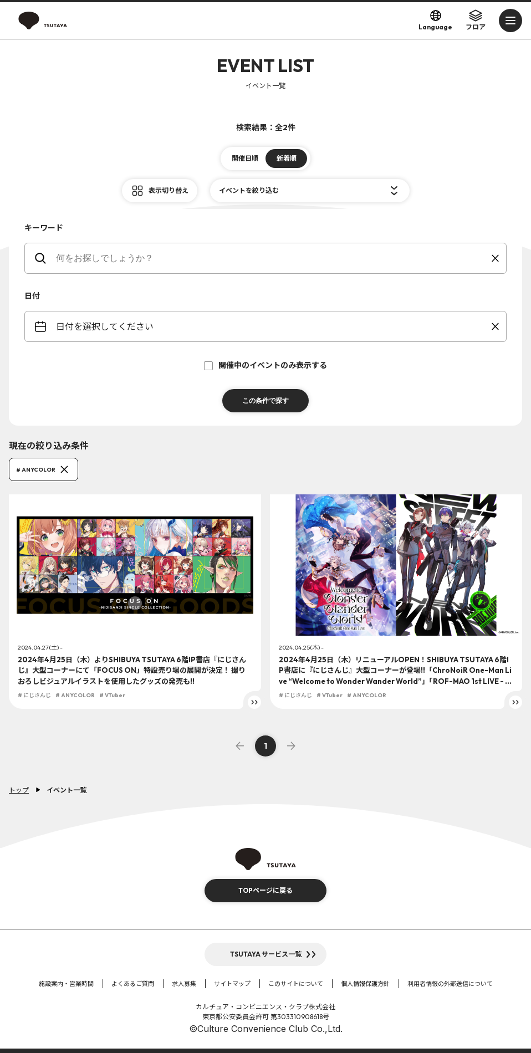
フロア (476, 20)
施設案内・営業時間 (66, 984)
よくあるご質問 (132, 984)
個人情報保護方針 (365, 984)
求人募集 (184, 984)
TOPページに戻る (265, 890)
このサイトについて (295, 984)
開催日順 (245, 158)
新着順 (287, 158)
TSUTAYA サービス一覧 (266, 954)
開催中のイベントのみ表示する (265, 365)
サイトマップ (232, 984)
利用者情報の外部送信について (450, 984)
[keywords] (272, 258)
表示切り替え (168, 190)
